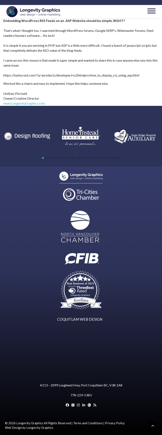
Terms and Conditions (88, 423)
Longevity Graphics (29, 423)
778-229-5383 (81, 395)
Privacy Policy (115, 423)
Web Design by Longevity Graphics (29, 427)
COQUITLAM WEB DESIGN (79, 319)
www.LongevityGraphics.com (24, 103)
